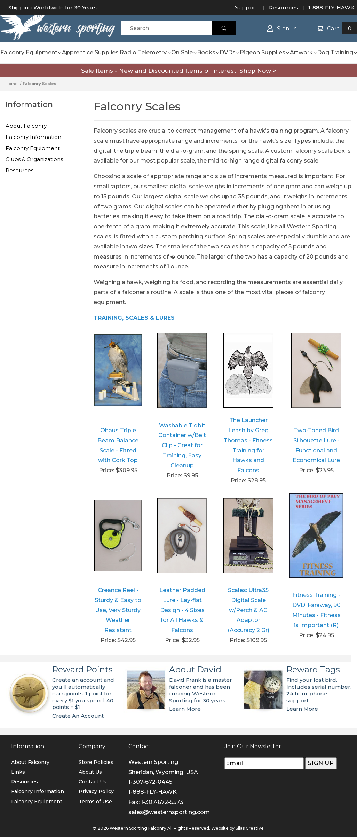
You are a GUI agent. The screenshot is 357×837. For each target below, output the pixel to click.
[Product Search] (166, 28)
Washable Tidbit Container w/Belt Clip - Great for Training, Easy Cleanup (182, 445)
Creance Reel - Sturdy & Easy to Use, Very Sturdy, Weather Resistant (118, 610)
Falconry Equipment (30, 52)
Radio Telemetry (145, 52)
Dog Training (337, 52)
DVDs (229, 52)
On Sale (184, 52)
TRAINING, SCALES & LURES (134, 318)
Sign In (282, 28)
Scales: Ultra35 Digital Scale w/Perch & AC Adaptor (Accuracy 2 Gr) (248, 610)
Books (208, 52)
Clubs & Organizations (34, 159)
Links (18, 772)
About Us (90, 772)
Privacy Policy (96, 791)
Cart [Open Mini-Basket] (336, 28)
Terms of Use (95, 801)
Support (246, 7)
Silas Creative (250, 828)
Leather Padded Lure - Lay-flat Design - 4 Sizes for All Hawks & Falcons (182, 610)
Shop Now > (257, 70)
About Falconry (26, 126)
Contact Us (92, 782)
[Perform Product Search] (224, 28)
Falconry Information (33, 137)
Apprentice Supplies (90, 52)
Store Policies (96, 762)
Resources (283, 7)
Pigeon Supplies (264, 52)
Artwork (303, 52)
